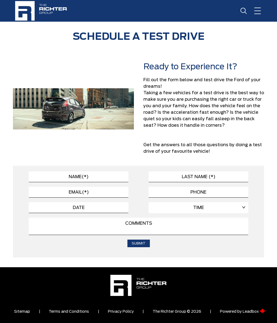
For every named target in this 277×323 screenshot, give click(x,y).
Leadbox (254, 312)
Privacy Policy (121, 312)
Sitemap (22, 312)
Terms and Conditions (69, 312)
